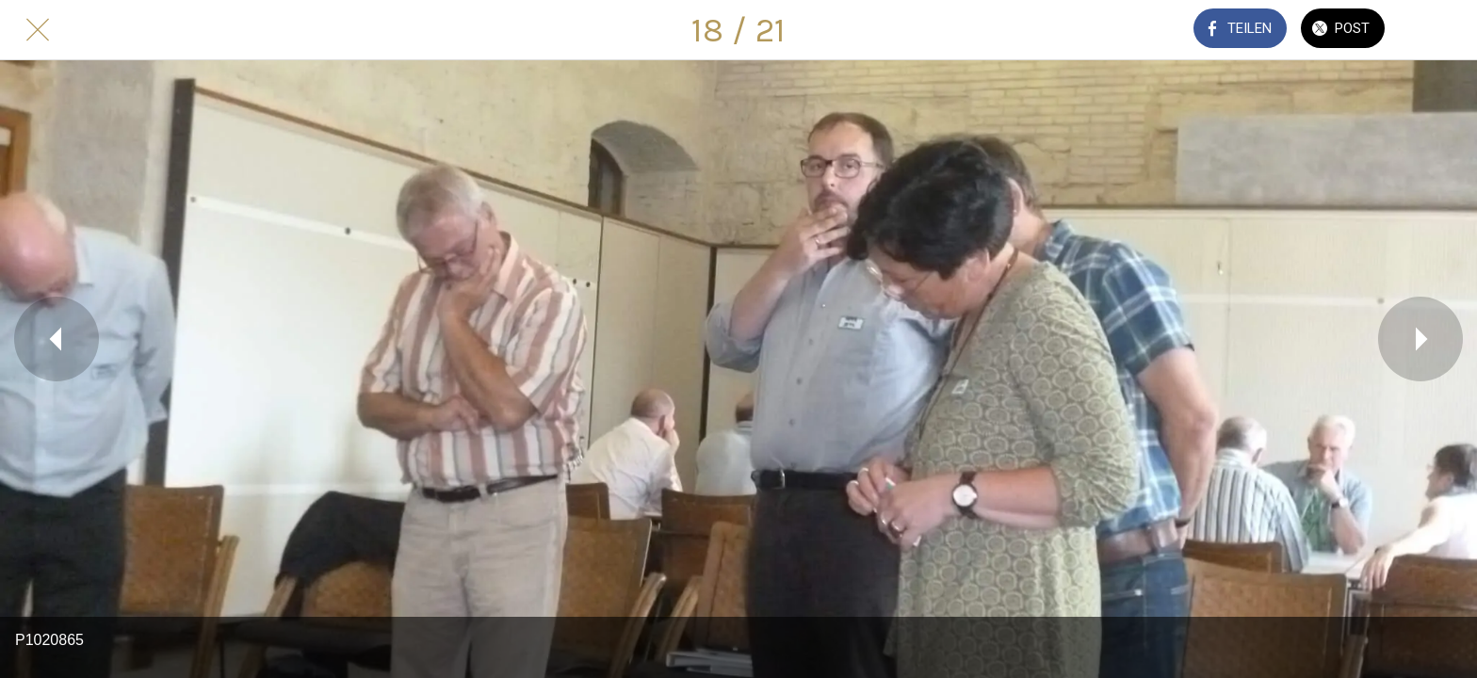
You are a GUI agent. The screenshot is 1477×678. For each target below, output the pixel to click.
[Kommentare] (1439, 30)
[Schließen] (37, 30)
